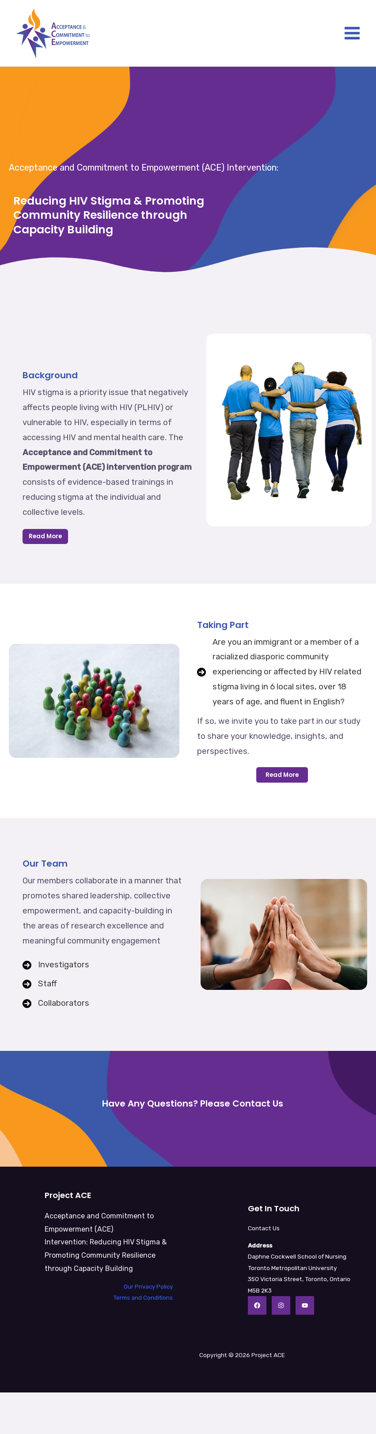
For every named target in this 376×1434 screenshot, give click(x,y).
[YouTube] (305, 1305)
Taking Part (223, 625)
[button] (282, 775)
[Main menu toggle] (352, 33)
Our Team (45, 863)
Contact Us (264, 1228)
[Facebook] (257, 1305)
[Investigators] (56, 965)
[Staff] (40, 984)
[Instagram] (281, 1305)
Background (50, 375)
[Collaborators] (56, 1003)
